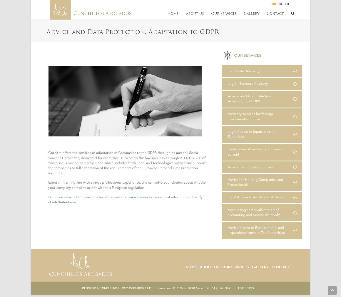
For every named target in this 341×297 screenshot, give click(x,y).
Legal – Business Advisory (248, 83)
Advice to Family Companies (250, 167)
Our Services (235, 267)
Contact (281, 267)
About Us (209, 267)
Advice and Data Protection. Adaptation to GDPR (250, 99)
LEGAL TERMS (245, 288)
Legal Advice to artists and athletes (255, 197)
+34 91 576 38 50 (220, 288)
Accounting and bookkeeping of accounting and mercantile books (254, 212)
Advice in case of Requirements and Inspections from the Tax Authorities (256, 230)
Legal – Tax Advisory (243, 71)
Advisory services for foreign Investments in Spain (250, 116)
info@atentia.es (64, 202)
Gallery (260, 267)
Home (191, 267)
